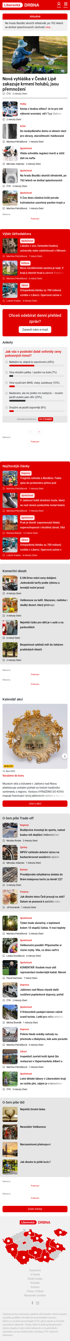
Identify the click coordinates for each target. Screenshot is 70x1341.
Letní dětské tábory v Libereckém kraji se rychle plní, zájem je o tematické (43, 1081)
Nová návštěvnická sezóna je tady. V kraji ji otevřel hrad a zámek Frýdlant (42, 270)
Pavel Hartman (14, 978)
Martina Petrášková (17, 141)
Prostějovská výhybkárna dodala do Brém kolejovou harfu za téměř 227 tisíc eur (41, 879)
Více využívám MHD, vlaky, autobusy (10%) (34, 382)
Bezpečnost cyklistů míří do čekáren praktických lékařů (41, 647)
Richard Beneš (14, 533)
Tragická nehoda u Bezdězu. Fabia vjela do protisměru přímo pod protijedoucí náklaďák (40, 482)
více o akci (35, 803)
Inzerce (35, 1287)
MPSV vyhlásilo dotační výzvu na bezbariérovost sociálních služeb (39, 855)
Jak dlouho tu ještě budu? (35, 1162)
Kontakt (35, 1282)
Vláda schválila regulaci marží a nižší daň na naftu (42, 156)
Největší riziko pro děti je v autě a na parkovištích (41, 625)
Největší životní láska (32, 1109)
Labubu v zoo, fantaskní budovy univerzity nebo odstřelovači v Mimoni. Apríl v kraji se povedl (43, 250)
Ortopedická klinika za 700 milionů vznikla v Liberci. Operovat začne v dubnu (40, 295)
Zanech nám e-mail (35, 329)
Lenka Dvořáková (16, 955)
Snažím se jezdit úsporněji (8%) (27, 407)
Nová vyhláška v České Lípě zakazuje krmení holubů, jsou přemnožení (31, 84)
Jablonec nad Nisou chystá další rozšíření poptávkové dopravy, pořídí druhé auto (41, 994)
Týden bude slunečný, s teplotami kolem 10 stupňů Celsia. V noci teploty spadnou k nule (42, 927)
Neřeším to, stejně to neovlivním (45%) (31, 362)
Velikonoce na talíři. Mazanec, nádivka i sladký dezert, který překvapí (43, 603)
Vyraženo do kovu (13, 775)
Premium (35, 219)
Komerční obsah (15, 571)
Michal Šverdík (14, 1022)
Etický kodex (35, 1278)
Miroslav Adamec (15, 164)
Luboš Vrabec (14, 300)
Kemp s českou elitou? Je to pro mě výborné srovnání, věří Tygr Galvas (41, 111)
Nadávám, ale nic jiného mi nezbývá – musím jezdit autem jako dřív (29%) (36, 395)
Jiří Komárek (13, 907)
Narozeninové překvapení (35, 1144)
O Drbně (35, 1274)
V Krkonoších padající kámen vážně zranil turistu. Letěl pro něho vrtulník (41, 1014)
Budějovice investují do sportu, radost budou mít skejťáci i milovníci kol (42, 832)
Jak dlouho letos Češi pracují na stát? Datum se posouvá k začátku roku (42, 899)
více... (48, 27)
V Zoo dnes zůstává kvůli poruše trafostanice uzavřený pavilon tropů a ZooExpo (42, 202)
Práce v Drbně (35, 1291)
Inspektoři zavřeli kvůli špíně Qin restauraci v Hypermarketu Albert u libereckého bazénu (41, 1061)
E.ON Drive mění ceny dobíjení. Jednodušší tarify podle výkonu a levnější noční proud (40, 582)
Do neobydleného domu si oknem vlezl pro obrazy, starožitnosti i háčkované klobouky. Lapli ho (43, 135)
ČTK (9, 93)
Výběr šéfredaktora (17, 234)
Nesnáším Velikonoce (33, 1126)
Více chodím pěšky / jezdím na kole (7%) (33, 372)
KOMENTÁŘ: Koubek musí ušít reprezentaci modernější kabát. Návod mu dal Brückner (43, 972)
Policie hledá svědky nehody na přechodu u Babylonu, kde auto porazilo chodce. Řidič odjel (43, 1039)
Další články (35, 1209)
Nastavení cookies (35, 1295)
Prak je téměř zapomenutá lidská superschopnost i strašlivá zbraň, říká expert (42, 527)
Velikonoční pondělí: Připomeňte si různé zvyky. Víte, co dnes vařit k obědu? (40, 950)
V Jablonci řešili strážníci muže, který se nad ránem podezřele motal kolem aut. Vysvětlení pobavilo (42, 505)
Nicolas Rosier (14, 840)
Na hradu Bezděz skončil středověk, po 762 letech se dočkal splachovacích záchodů (43, 180)
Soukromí (35, 1270)
